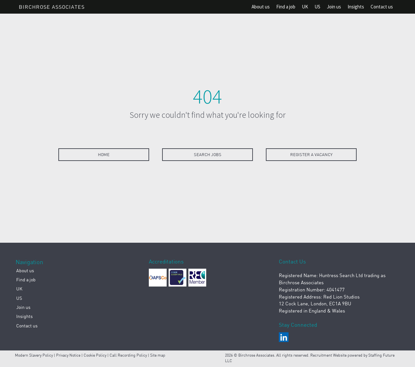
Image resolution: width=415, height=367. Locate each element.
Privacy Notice (68, 355)
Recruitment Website (329, 355)
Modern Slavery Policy (34, 355)
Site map (157, 355)
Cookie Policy (95, 355)
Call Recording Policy (128, 355)
